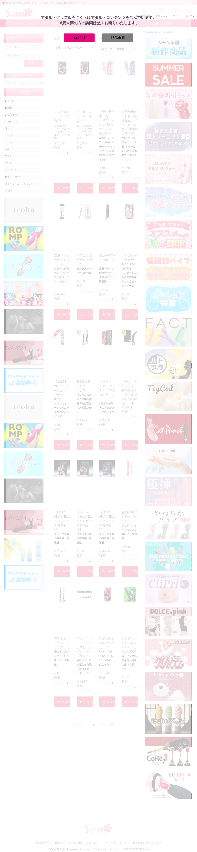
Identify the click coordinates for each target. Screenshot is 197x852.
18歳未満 (118, 37)
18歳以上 (79, 37)
